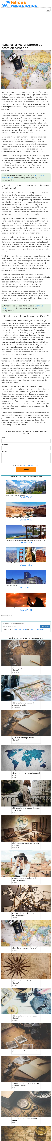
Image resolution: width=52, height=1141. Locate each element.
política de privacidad (37, 629)
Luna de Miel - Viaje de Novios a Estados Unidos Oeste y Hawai (25, 540)
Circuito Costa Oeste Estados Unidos (17, 517)
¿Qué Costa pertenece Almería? (24, 948)
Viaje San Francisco (12, 585)
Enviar (26, 470)
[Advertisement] (26, 28)
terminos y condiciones (19, 629)
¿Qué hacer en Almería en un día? (25, 1051)
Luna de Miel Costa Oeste (14, 562)
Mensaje (4, 452)
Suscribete (45, 626)
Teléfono (4, 444)
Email (3, 437)
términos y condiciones (30, 465)
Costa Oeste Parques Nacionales (16, 495)
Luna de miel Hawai (12, 608)
